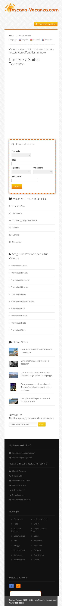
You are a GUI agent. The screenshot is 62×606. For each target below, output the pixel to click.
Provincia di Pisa (18, 308)
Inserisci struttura (45, 24)
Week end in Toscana (21, 480)
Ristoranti (38, 545)
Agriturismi (18, 519)
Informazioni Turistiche (21, 499)
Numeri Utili (17, 476)
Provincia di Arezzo (19, 265)
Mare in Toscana (19, 485)
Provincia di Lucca (18, 294)
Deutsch (36, 40)
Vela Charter (39, 555)
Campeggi (18, 555)
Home (11, 35)
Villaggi (17, 545)
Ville (15, 540)
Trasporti (37, 550)
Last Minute (17, 213)
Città (14, 160)
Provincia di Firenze (19, 272)
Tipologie (16, 168)
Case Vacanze (19, 536)
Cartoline (17, 234)
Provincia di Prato (18, 322)
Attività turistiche (41, 519)
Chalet (36, 524)
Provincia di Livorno (19, 287)
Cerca (16, 186)
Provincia (16, 151)
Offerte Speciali (18, 490)
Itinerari (15, 227)
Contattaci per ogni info (22, 457)
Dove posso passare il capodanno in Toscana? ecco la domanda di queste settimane (36, 387)
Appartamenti (19, 550)
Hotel (16, 524)
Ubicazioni (38, 168)
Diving (36, 559)
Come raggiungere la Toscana (25, 220)
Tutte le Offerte (18, 206)
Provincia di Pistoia (19, 315)
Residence (38, 540)
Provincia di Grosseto (20, 280)
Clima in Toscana (19, 471)
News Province (18, 495)
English (25, 40)
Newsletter (17, 242)
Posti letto (16, 176)
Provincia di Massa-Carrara (22, 301)
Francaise (49, 40)
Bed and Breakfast (16, 529)
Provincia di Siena (18, 330)
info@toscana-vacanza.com (23, 453)
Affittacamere (19, 559)
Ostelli (36, 536)
